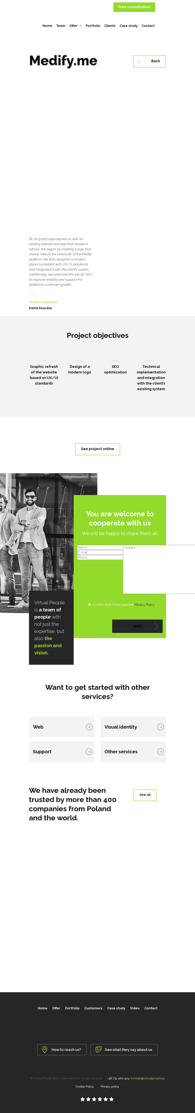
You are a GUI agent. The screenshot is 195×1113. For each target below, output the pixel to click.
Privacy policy (110, 1086)
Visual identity (120, 727)
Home (47, 26)
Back (155, 61)
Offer (75, 26)
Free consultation (134, 7)
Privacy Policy (144, 605)
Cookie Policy (85, 1086)
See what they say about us (128, 1050)
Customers (93, 1008)
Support (42, 751)
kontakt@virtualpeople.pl (148, 1078)
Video (135, 1008)
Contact (148, 26)
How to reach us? (66, 1050)
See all (145, 795)
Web (38, 727)
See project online (97, 449)
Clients (110, 26)
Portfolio (93, 26)
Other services (121, 751)
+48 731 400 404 (118, 1078)
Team (60, 26)
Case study (129, 26)
